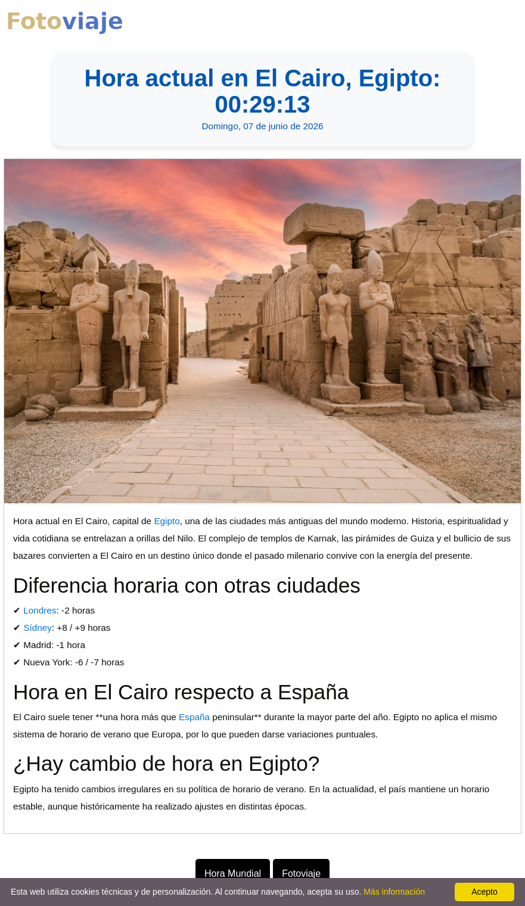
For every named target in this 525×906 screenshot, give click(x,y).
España (194, 717)
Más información (394, 891)
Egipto (166, 521)
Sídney (37, 627)
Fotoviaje (301, 873)
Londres (39, 610)
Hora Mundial (232, 873)
